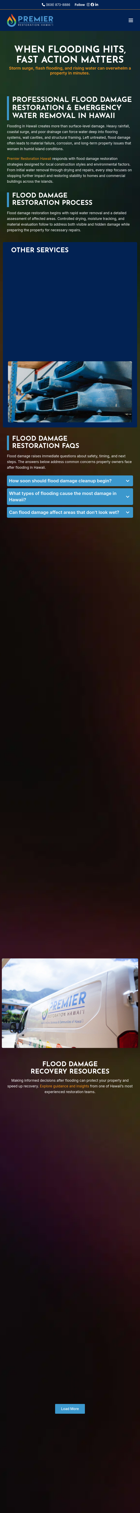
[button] (131, 20)
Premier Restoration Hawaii (29, 159)
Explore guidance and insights (64, 1086)
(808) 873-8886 (56, 5)
